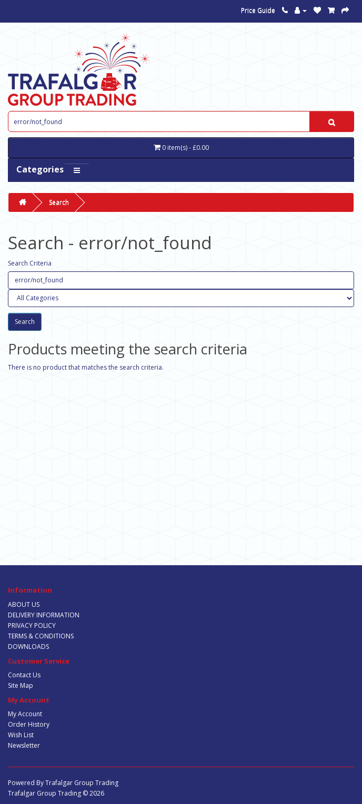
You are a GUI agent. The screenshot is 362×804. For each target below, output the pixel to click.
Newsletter (24, 745)
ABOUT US (23, 604)
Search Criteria (30, 263)
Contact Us (24, 674)
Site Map (20, 685)
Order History (28, 724)
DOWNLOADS (28, 646)
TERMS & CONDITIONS (41, 636)
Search (59, 202)
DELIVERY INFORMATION (43, 614)
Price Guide (258, 10)
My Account (25, 713)
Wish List (21, 734)
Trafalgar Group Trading (81, 782)
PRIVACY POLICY (32, 625)
